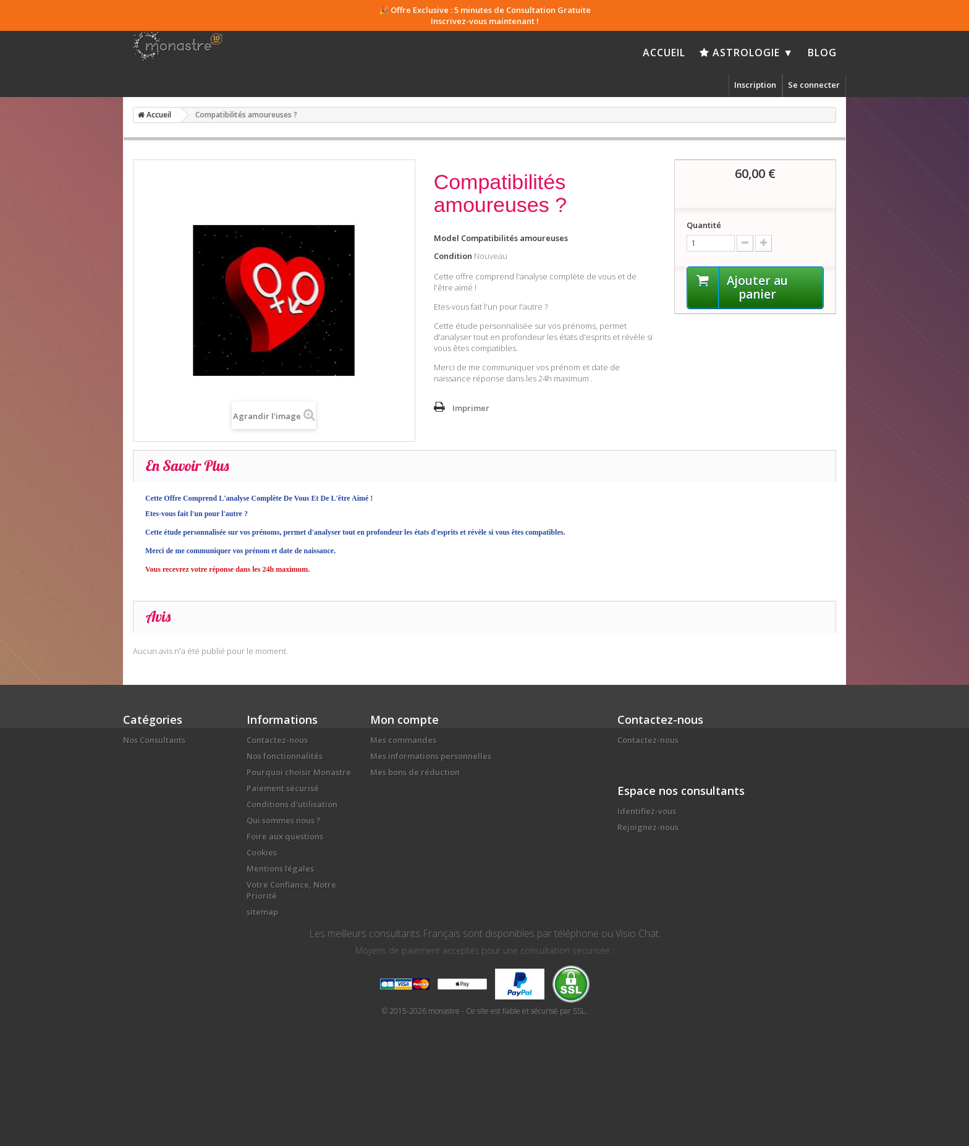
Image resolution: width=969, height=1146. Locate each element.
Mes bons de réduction (415, 772)
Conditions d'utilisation (292, 804)
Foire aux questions (285, 836)
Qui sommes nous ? (284, 820)
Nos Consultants (154, 739)
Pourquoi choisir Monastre (299, 772)
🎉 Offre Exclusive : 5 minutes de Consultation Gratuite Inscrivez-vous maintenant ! (485, 15)
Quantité (704, 225)
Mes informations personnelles (430, 756)
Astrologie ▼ (746, 52)
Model (446, 238)
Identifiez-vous (646, 811)
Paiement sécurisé (283, 788)
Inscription (755, 84)
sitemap (262, 911)
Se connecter (814, 84)
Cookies (262, 852)
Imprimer (470, 408)
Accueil (664, 52)
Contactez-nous (277, 739)
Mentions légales (280, 868)
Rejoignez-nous (648, 827)
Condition (453, 255)
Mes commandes (403, 739)
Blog (822, 52)
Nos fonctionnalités (285, 756)
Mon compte (404, 719)
